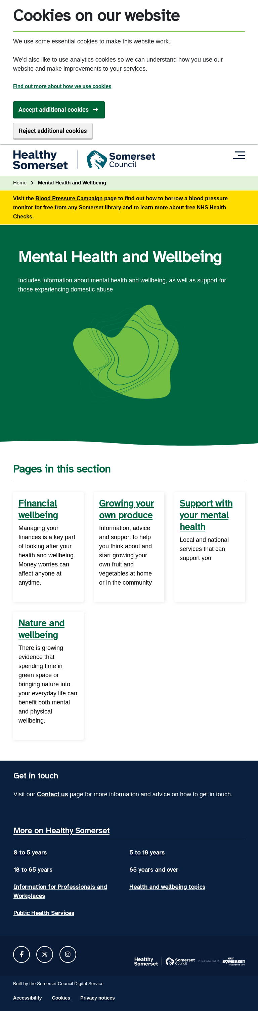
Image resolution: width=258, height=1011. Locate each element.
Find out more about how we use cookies (62, 86)
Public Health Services (43, 913)
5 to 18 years (147, 852)
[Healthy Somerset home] (84, 159)
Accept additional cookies (53, 109)
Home (20, 182)
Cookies (61, 998)
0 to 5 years (30, 852)
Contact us (52, 794)
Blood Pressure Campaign (68, 198)
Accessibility (27, 998)
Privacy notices (97, 998)
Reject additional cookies (53, 130)
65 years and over (153, 869)
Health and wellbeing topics (167, 887)
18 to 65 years (32, 869)
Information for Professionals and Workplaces (60, 891)
